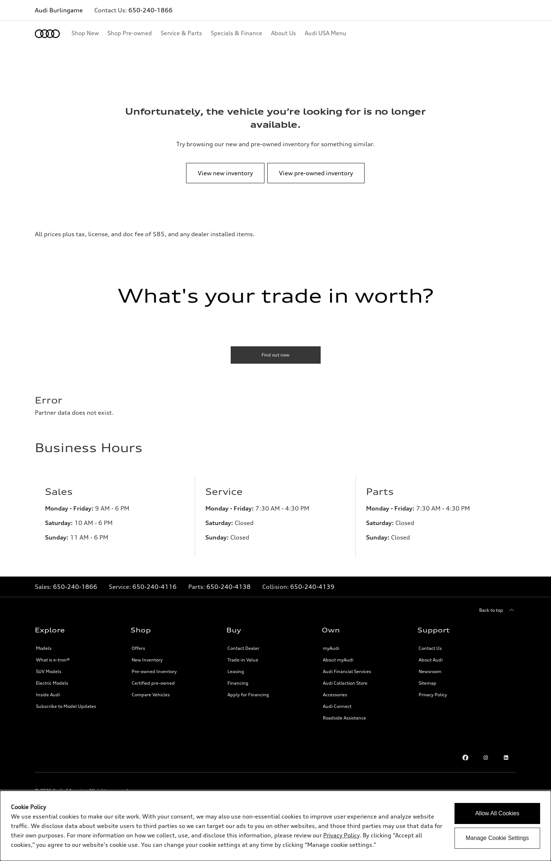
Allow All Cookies (497, 813)
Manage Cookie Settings (497, 838)
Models (44, 648)
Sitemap (427, 683)
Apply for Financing (248, 694)
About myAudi (338, 660)
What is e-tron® (53, 660)
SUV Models (48, 671)
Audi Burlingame (59, 10)
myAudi (331, 648)
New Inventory (147, 660)
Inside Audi (48, 694)
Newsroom (430, 671)
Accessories (335, 694)
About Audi (431, 660)
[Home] (47, 33)
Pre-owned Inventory (154, 671)
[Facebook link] (465, 757)
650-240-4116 (154, 586)
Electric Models (52, 683)
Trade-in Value (242, 660)
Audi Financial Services (347, 671)
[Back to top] (497, 610)
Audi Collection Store (345, 683)
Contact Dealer (243, 648)
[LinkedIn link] (506, 757)
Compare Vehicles (151, 694)
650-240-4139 (312, 586)
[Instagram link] (486, 757)
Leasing (235, 671)
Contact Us (430, 648)
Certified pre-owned (153, 683)
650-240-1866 (150, 10)
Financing (237, 683)
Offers (138, 648)
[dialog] (275, 826)
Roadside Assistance (344, 718)
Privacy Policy (433, 694)
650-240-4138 (228, 586)
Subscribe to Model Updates (66, 706)
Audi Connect (337, 706)
